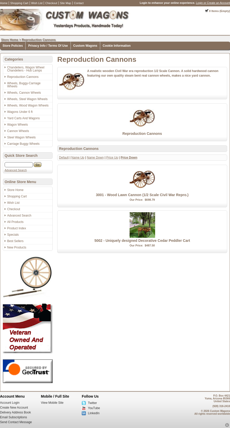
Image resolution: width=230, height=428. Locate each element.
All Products (15, 222)
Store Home (9, 40)
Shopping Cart (19, 3)
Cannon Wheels (18, 131)
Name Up (77, 157)
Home (3, 3)
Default (64, 157)
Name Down (95, 157)
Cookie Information (117, 45)
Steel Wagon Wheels (21, 137)
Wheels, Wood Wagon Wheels (28, 105)
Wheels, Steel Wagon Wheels (27, 99)
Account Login (9, 403)
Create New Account (14, 407)
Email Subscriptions (13, 417)
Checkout (51, 3)
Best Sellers (15, 241)
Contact (79, 3)
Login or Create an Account (213, 2)
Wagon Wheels (17, 124)
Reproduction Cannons (39, 40)
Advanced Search (16, 170)
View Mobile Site (52, 403)
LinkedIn (93, 413)
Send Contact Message (16, 422)
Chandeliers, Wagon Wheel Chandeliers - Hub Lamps (25, 69)
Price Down (129, 157)
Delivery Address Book (15, 412)
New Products (16, 247)
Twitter (92, 403)
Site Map (65, 3)
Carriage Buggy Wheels (23, 144)
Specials (13, 234)
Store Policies (13, 45)
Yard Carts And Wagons (23, 118)
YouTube (94, 408)
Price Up (112, 157)
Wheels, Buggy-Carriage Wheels (24, 84)
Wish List (37, 3)
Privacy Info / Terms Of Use (48, 45)
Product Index (16, 228)
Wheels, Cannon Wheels (24, 92)
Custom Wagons (85, 45)
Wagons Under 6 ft (20, 112)
